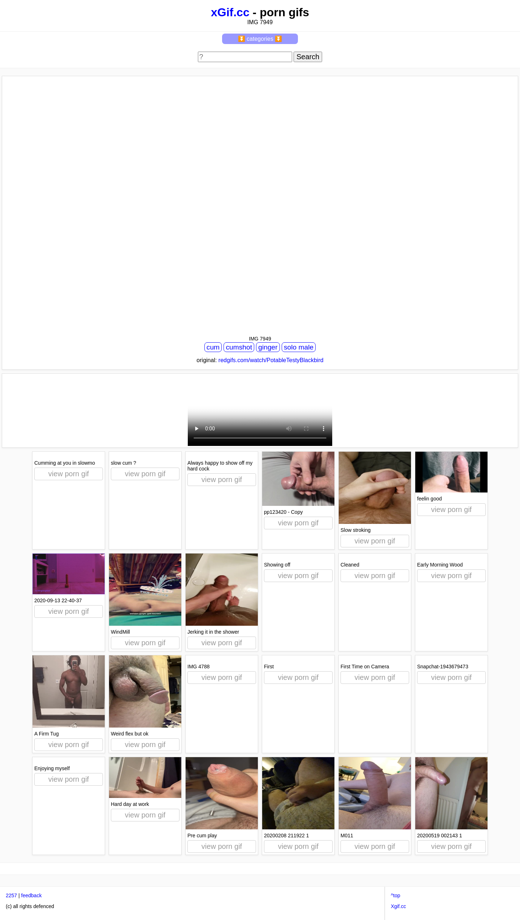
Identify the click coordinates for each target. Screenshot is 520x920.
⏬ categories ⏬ (260, 39)
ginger (267, 347)
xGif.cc (230, 12)
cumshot (239, 347)
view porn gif (68, 474)
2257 (11, 895)
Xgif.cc (398, 906)
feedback (31, 895)
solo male (298, 347)
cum (213, 347)
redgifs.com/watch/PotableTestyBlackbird (271, 360)
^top (395, 895)
